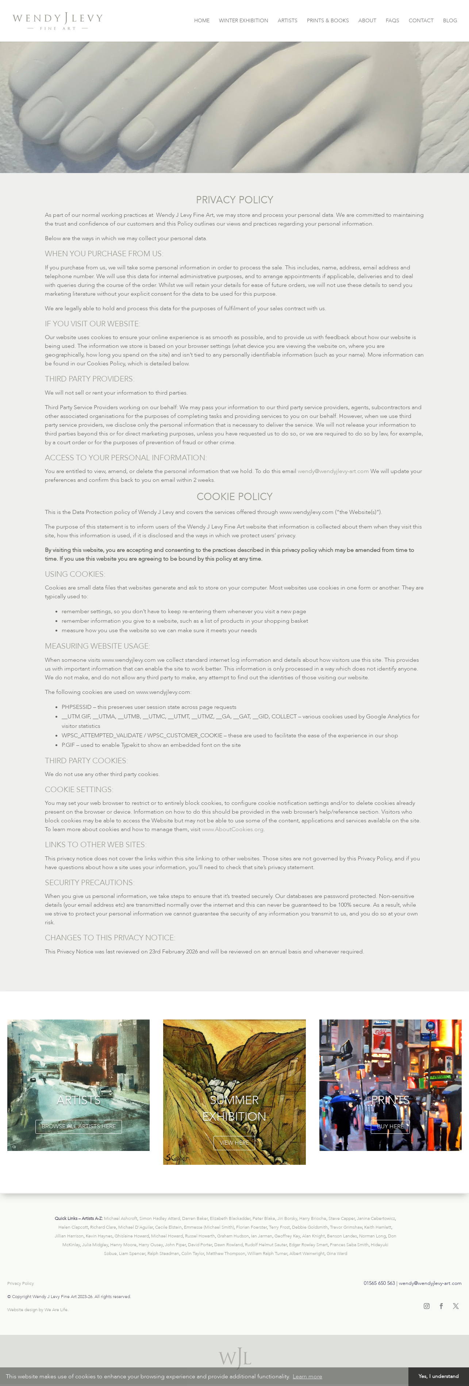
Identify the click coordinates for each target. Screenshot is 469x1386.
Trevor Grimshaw (346, 1227)
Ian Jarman (261, 1236)
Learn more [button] (307, 1376)
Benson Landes (342, 1236)
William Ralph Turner (267, 1253)
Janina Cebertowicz (376, 1218)
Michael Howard (167, 1236)
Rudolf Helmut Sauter (266, 1245)
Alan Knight (313, 1236)
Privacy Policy (20, 1283)
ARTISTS (287, 21)
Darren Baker (195, 1218)
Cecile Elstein (168, 1227)
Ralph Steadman (163, 1253)
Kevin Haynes (99, 1236)
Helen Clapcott (73, 1227)
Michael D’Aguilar (135, 1227)
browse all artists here (79, 1126)
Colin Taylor (192, 1253)
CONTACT (421, 21)
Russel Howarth (200, 1236)
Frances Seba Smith (349, 1245)
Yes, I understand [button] (439, 1376)
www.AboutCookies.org (233, 829)
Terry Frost (279, 1227)
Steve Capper (341, 1218)
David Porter (200, 1245)
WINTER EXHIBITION (243, 21)
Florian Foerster (251, 1227)
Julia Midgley (95, 1245)
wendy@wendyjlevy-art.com (333, 471)
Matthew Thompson (225, 1253)
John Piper (175, 1245)
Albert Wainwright (306, 1253)
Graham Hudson (233, 1236)
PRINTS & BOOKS (328, 21)
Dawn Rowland (228, 1245)
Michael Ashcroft (120, 1218)
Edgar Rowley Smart (308, 1245)
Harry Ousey (151, 1245)
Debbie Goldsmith (310, 1227)
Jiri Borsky (287, 1218)
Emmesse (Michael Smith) (209, 1227)
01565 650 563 (379, 1283)
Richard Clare (103, 1227)
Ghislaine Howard (132, 1236)
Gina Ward (337, 1253)
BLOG (450, 21)
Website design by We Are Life (37, 1310)
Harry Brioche (312, 1218)
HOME (201, 21)
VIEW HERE (234, 1143)
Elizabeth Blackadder (230, 1218)
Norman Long (372, 1236)
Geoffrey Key (287, 1236)
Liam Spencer (132, 1253)
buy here (390, 1126)
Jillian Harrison (69, 1236)
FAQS (392, 21)
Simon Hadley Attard (159, 1218)
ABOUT (367, 21)
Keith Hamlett (377, 1227)
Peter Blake (264, 1218)
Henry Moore (123, 1245)
